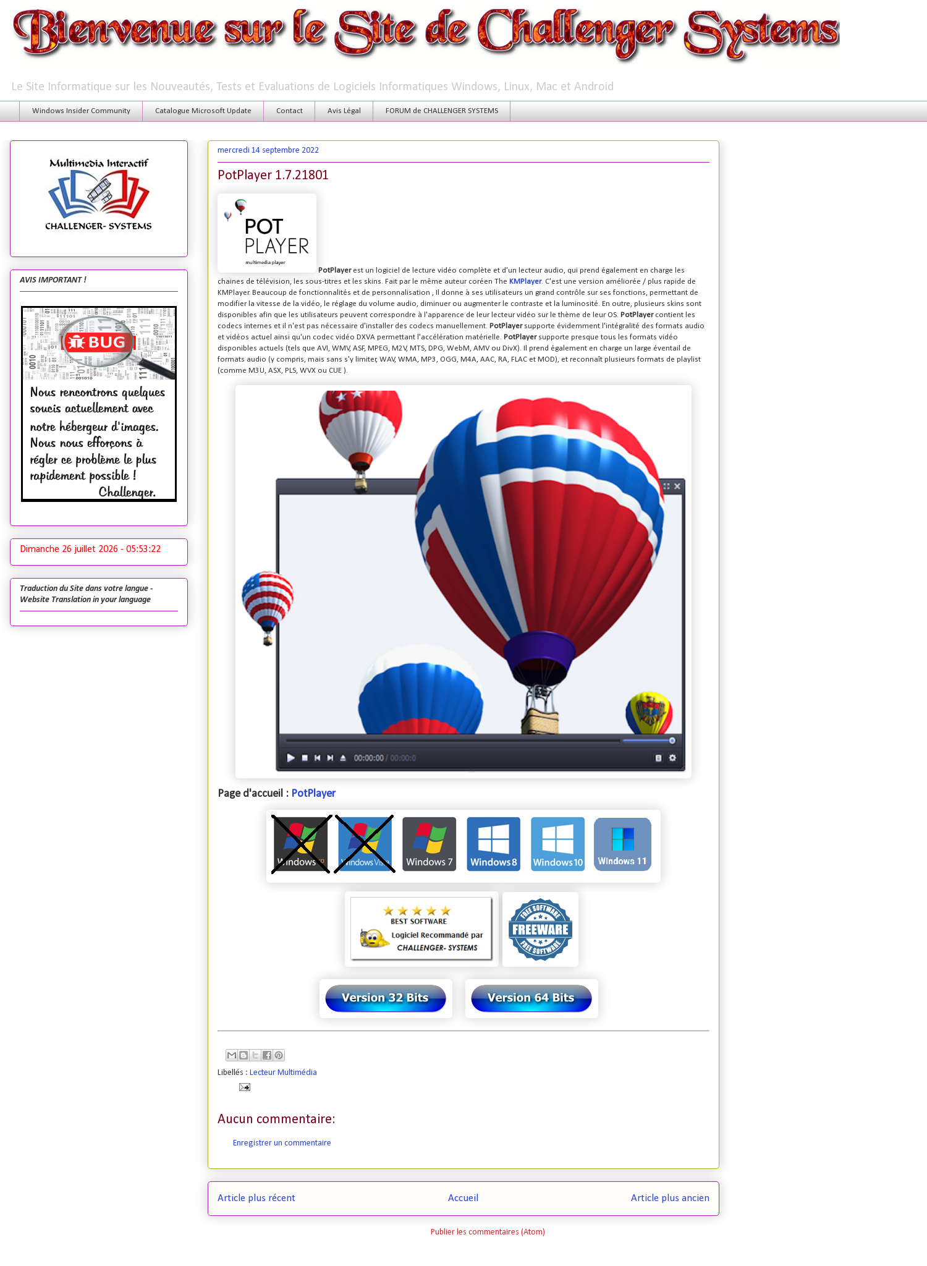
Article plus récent (256, 1198)
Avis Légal (344, 111)
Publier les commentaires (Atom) (488, 1232)
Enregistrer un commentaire (282, 1143)
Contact (289, 111)
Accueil (463, 1198)
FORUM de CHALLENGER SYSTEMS (442, 111)
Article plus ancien (670, 1198)
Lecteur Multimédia (283, 1072)
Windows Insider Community (81, 111)
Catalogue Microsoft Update (203, 111)
